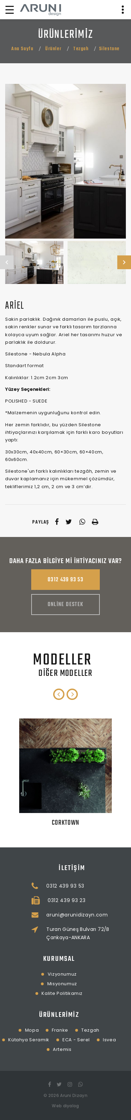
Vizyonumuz (35, 974)
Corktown (66, 822)
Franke (33, 1030)
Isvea (82, 1039)
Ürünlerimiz (32, 1015)
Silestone (109, 49)
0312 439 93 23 (94, 900)
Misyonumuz (35, 983)
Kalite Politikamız (35, 993)
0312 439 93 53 (65, 579)
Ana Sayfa (22, 49)
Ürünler (53, 49)
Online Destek (66, 604)
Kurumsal (32, 959)
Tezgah (81, 49)
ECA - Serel (49, 1039)
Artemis (35, 1049)
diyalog (71, 1106)
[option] (65, 161)
